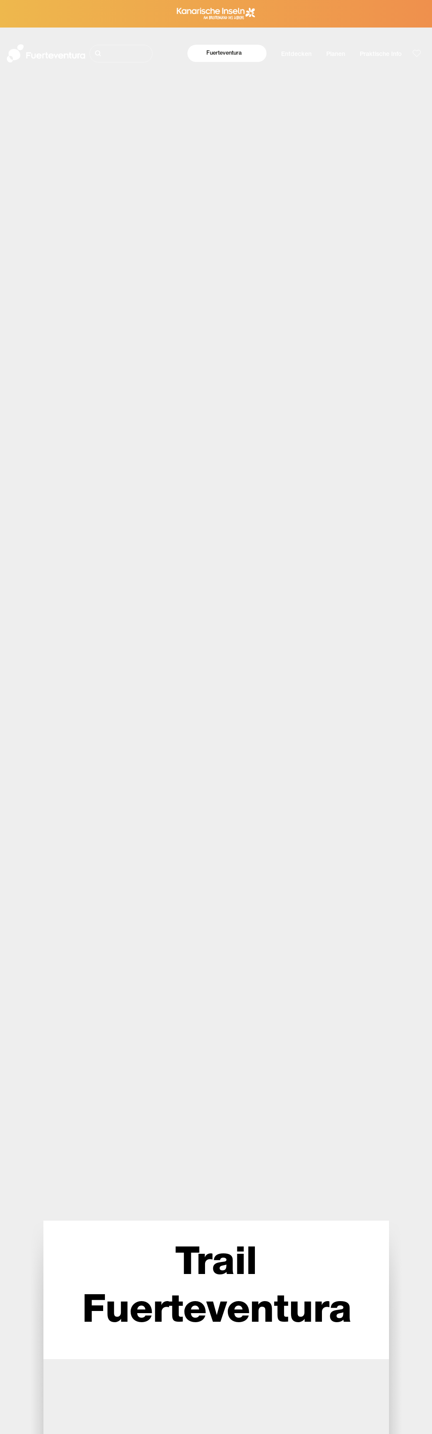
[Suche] (121, 53)
